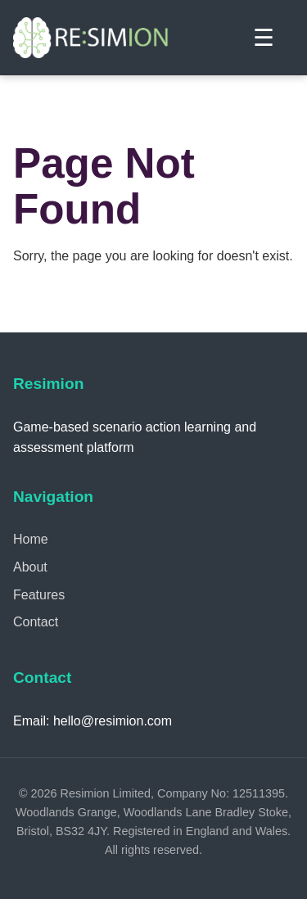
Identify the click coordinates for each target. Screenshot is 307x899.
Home (30, 539)
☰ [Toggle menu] (263, 38)
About (30, 567)
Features (39, 595)
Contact (35, 622)
